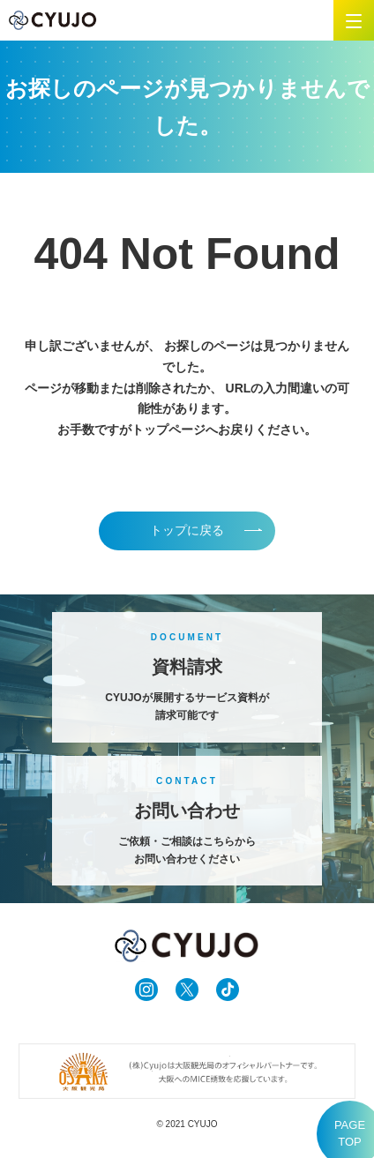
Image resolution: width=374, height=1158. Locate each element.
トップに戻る (187, 530)
